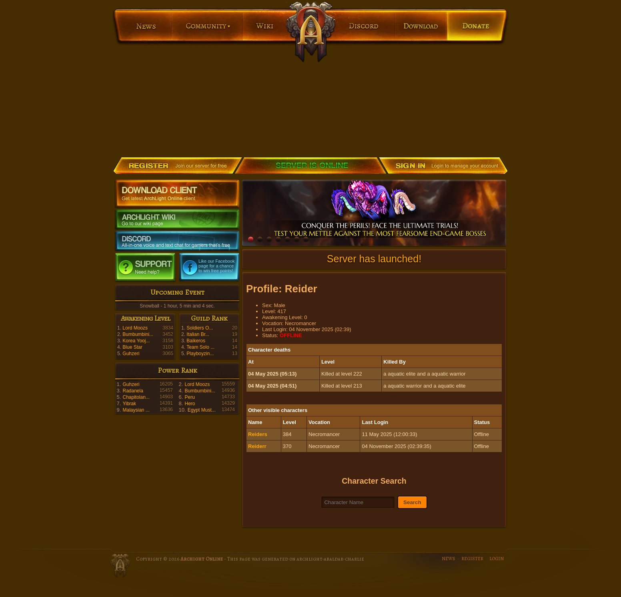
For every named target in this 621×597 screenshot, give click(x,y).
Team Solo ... (200, 347)
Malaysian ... (135, 410)
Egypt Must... (202, 410)
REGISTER (472, 558)
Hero (189, 403)
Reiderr (257, 446)
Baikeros (195, 341)
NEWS (448, 558)
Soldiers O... (199, 328)
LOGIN (496, 558)
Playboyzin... (200, 353)
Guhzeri (130, 353)
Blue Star (132, 347)
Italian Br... (197, 334)
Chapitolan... (135, 397)
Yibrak (129, 403)
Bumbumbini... (137, 334)
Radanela (132, 391)
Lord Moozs (135, 328)
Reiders (257, 434)
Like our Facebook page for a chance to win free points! (216, 266)
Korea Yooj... (136, 341)
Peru (189, 397)
